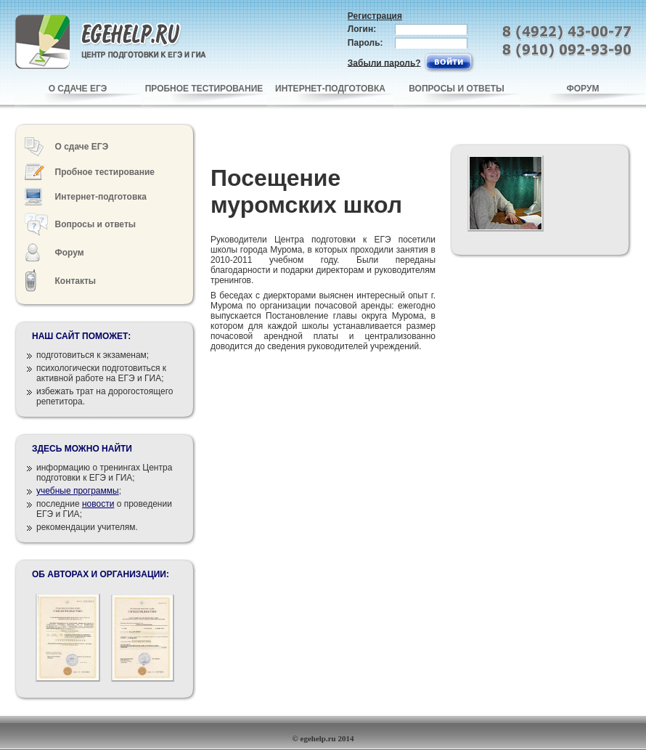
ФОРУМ (583, 88)
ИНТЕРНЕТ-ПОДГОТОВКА (330, 88)
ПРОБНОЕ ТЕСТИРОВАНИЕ (204, 88)
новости (98, 504)
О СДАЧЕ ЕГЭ (78, 88)
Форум (69, 253)
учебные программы (77, 491)
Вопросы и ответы (95, 224)
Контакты (76, 281)
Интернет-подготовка (101, 197)
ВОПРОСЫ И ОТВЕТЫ (456, 88)
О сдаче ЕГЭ (82, 147)
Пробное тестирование (105, 172)
